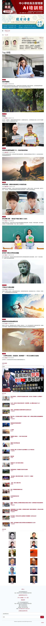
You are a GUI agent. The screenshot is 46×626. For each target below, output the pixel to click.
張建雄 (12, 497)
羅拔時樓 (12, 456)
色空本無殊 (4, 285)
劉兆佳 (12, 444)
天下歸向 (12, 429)
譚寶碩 (5, 118)
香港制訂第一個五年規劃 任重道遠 (17, 462)
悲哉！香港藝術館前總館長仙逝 (16, 489)
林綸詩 (5, 220)
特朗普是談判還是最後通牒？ (16, 423)
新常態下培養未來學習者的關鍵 (10, 253)
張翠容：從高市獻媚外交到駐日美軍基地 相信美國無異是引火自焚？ (23, 522)
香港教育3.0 (4, 250)
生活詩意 (4, 216)
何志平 (12, 470)
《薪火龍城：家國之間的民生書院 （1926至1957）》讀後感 (22, 476)
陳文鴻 (12, 430)
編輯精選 (6, 152)
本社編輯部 (13, 404)
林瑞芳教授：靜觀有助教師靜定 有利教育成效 (14, 184)
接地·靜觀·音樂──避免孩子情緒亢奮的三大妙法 (14, 218)
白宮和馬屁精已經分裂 (15, 496)
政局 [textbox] (4, 366)
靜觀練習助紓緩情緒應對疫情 (10, 321)
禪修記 (4, 116)
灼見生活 (4, 148)
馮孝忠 (5, 289)
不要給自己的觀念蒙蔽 (8, 287)
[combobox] (23, 367)
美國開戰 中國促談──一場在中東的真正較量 (19, 436)
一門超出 (4, 353)
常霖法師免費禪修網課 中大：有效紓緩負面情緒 (15, 150)
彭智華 (5, 83)
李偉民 (12, 397)
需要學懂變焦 (5, 81)
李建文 (5, 255)
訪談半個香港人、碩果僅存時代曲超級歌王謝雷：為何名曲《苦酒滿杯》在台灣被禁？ (26, 396)
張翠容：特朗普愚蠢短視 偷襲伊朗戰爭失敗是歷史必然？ (21, 409)
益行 (11, 490)
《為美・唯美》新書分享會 (16, 482)
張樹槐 (12, 457)
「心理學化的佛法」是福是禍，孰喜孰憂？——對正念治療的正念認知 (20, 355)
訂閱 (42, 617)
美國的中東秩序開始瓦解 (15, 442)
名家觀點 (4, 182)
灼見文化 (4, 319)
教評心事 (4, 79)
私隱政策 (42, 622)
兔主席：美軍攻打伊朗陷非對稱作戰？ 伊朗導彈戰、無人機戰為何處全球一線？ (25, 403)
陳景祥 (12, 437)
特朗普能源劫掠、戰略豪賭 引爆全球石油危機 (19, 469)
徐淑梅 (5, 323)
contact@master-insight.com (24, 608)
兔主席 (12, 424)
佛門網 (5, 357)
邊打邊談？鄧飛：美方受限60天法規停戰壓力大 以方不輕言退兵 (22, 449)
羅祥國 (12, 464)
